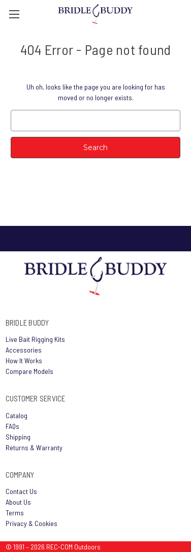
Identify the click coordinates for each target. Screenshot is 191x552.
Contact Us (21, 491)
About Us (18, 502)
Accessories (24, 349)
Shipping (18, 436)
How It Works (24, 360)
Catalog (16, 415)
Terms (15, 512)
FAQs (12, 426)
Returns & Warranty (34, 447)
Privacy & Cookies (31, 523)
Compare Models (29, 371)
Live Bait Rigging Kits (35, 339)
